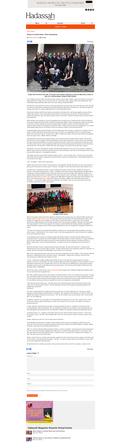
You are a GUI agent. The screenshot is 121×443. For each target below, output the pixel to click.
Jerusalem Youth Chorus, (43, 218)
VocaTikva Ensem (55, 270)
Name (29, 373)
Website (29, 383)
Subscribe (60, 23)
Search (83, 23)
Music (33, 31)
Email (90, 41)
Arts (28, 31)
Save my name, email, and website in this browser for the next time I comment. (47, 390)
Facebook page (46, 176)
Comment (30, 356)
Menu (37, 23)
